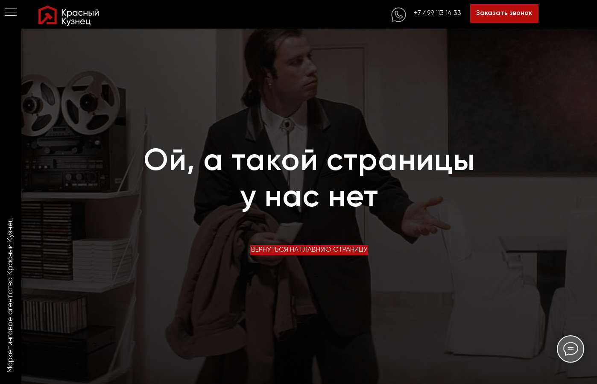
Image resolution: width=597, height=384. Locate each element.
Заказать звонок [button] (504, 13)
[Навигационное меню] (11, 13)
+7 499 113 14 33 (437, 13)
